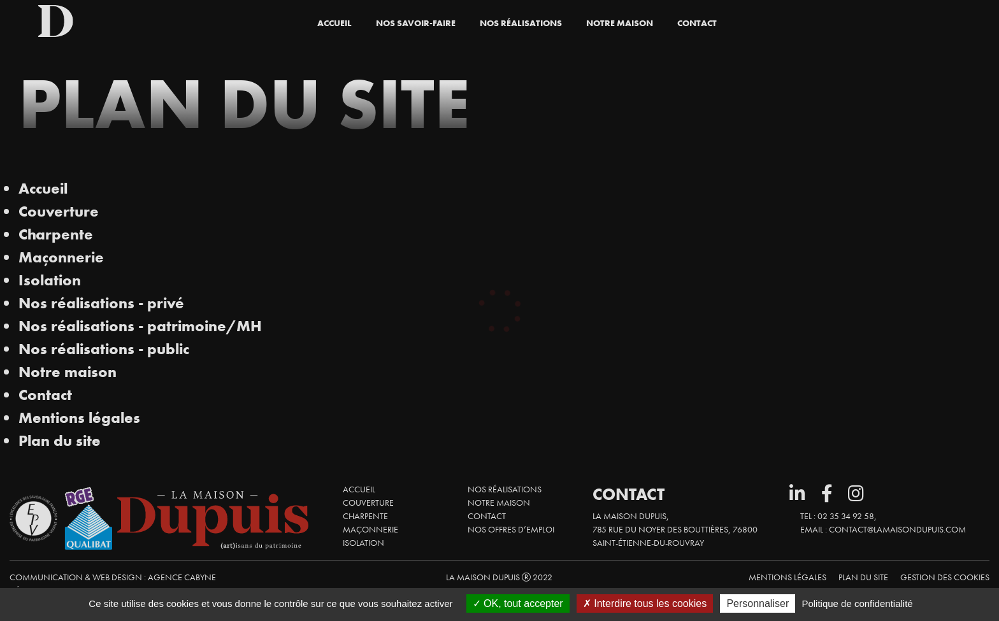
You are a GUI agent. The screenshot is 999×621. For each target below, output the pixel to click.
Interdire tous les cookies (645, 603)
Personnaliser (757, 603)
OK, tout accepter (518, 603)
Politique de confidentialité (856, 603)
